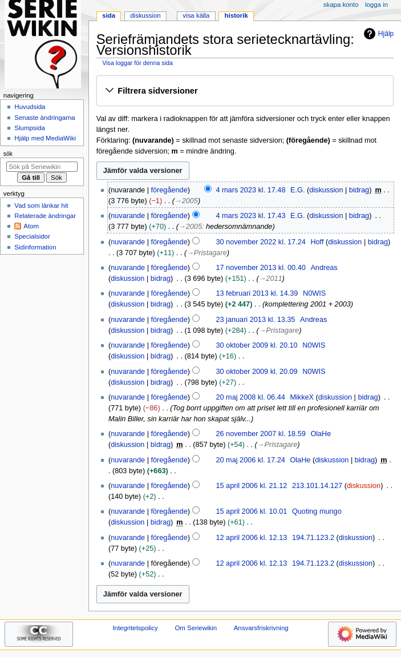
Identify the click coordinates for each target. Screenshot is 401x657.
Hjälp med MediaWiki (45, 138)
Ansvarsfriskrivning (261, 627)
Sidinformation (35, 247)
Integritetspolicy (134, 627)
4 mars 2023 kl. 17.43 (250, 216)
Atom (31, 226)
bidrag (359, 190)
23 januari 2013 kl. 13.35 (255, 320)
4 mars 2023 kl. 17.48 (250, 190)
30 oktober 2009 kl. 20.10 (256, 345)
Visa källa (196, 15)
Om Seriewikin (196, 627)
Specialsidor (32, 236)
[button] (245, 91)
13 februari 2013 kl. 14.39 (257, 293)
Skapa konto (341, 4)
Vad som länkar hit (41, 205)
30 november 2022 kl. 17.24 (260, 242)
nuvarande (128, 216)
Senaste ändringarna (44, 117)
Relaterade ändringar (45, 215)
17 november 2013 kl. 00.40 (260, 268)
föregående (169, 190)
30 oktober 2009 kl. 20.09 (256, 372)
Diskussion (145, 15)
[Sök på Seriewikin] (42, 167)
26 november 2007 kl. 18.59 (260, 434)
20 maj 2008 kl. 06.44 (250, 397)
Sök (8, 153)
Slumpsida (29, 127)
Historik (236, 15)
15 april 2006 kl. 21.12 (251, 486)
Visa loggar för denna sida (137, 62)
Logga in (376, 4)
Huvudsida (29, 106)
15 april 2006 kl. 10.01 (251, 511)
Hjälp (377, 33)
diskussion (326, 190)
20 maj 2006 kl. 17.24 (250, 460)
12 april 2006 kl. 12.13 (251, 538)
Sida (108, 15)
